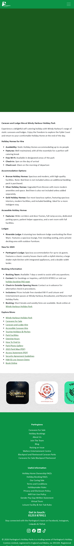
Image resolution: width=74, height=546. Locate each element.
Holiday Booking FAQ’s (37, 476)
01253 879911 (49, 278)
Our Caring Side (37, 480)
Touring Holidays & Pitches (18, 331)
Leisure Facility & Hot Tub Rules (37, 504)
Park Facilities (12, 335)
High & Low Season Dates (18, 359)
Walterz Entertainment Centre (37, 451)
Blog (37, 444)
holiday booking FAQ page (18, 281)
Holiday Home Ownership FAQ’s (37, 473)
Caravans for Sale (14, 321)
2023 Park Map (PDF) (15, 349)
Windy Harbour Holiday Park (19, 306)
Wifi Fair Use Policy (37, 494)
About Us (37, 437)
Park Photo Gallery (14, 345)
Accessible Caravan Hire (17, 328)
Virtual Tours (37, 501)
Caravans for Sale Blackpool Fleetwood (37, 458)
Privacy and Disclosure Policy (37, 490)
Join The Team (37, 440)
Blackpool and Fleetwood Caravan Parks (37, 454)
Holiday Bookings (37, 433)
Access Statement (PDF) (17, 352)
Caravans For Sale (37, 430)
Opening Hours (13, 338)
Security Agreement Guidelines (20, 356)
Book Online (11, 363)
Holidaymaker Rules (37, 487)
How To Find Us (13, 342)
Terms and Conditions (37, 483)
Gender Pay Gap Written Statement (37, 497)
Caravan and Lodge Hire (17, 324)
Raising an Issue (37, 447)
